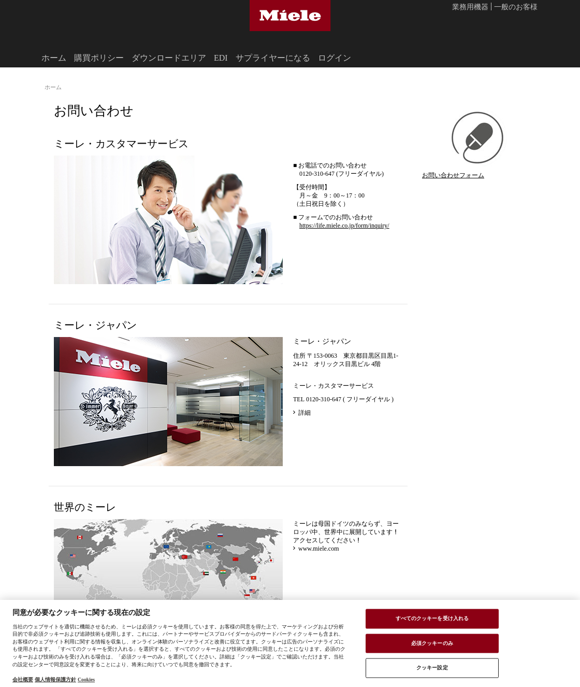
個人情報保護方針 (55, 679)
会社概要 (22, 679)
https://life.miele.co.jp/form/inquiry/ (344, 225)
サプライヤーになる (273, 57)
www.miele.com (318, 548)
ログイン (334, 57)
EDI (221, 57)
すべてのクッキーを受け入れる (432, 618)
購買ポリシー (99, 57)
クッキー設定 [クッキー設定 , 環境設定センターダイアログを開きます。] (432, 667)
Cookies (86, 679)
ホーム (53, 57)
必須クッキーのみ (432, 643)
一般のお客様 (516, 7)
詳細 (304, 412)
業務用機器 (470, 7)
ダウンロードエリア (169, 57)
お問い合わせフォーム (453, 175)
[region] (290, 643)
